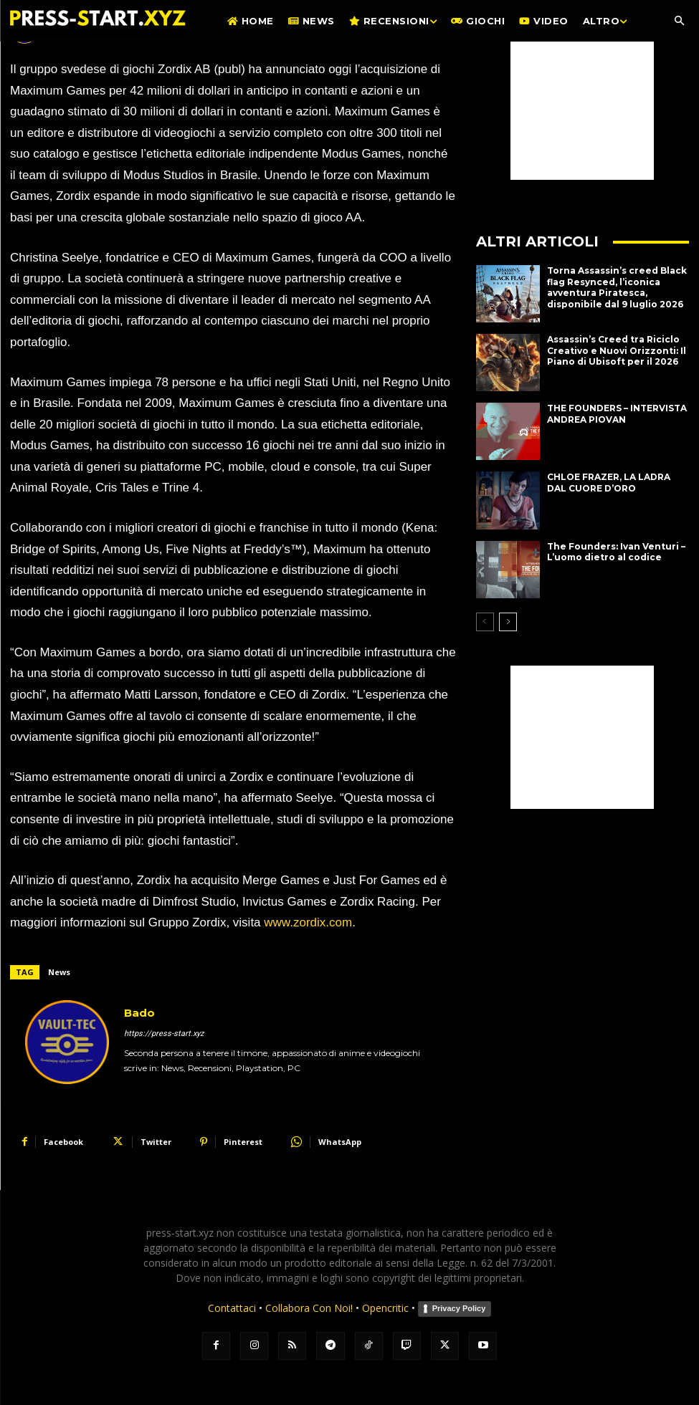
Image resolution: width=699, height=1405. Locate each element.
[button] (679, 21)
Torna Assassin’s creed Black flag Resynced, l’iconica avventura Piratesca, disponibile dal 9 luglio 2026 (617, 287)
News (59, 972)
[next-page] (508, 622)
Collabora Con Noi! (309, 1308)
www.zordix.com (308, 922)
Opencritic (387, 1308)
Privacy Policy (459, 1308)
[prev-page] (485, 622)
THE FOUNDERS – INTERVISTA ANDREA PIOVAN (617, 414)
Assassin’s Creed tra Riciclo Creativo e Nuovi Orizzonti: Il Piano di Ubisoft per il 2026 (616, 350)
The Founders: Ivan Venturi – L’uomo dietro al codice (616, 552)
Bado (139, 1013)
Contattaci (232, 1308)
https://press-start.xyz (164, 1033)
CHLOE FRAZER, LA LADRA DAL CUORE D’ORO (608, 482)
